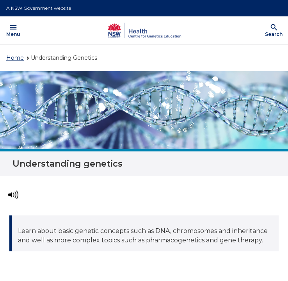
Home (15, 57)
